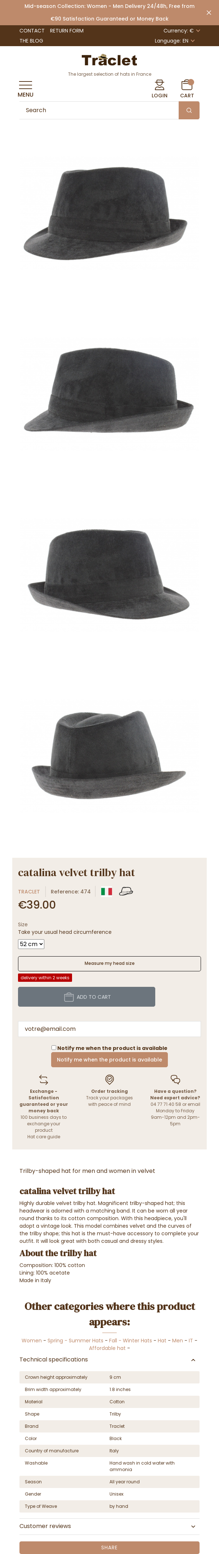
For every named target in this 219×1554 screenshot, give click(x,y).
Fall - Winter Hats (130, 1340)
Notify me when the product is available (109, 1059)
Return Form (67, 30)
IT (191, 1340)
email (194, 1104)
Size (23, 924)
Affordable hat (107, 1348)
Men (177, 1340)
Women (32, 1340)
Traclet (29, 891)
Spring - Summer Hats (75, 1340)
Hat (162, 1340)
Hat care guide (43, 1137)
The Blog (31, 40)
